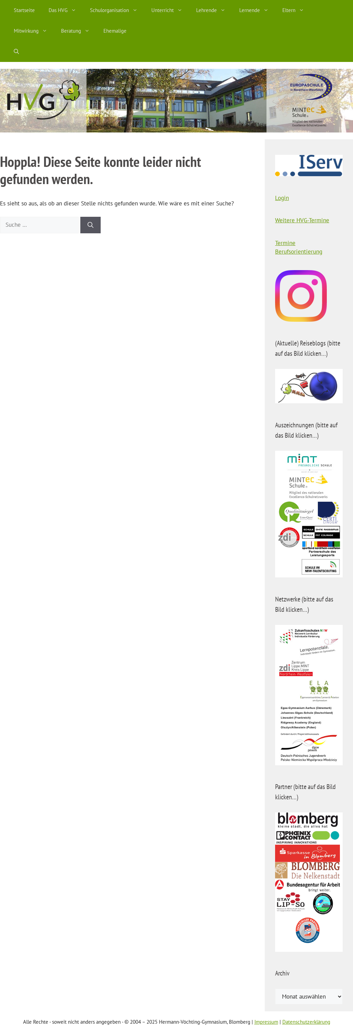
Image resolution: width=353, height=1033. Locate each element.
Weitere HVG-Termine (302, 220)
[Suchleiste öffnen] (16, 51)
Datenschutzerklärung (306, 1022)
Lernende (257, 10)
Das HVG (66, 10)
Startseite (24, 10)
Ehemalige (115, 31)
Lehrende (214, 10)
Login (282, 198)
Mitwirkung (34, 31)
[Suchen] (90, 225)
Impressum (266, 1022)
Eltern (296, 10)
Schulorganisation (117, 10)
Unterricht (170, 10)
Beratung (79, 31)
